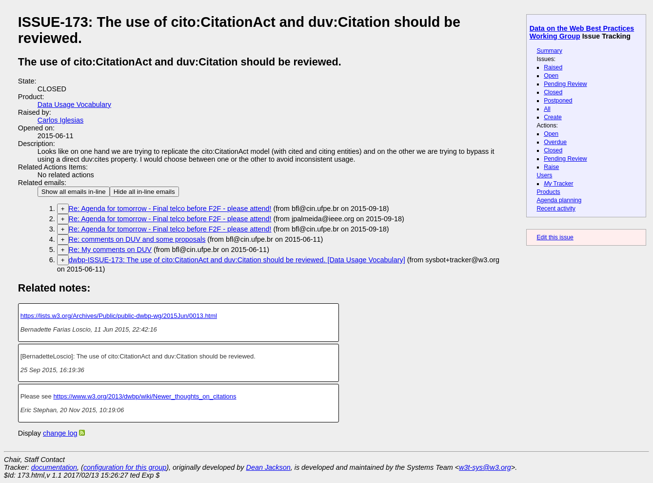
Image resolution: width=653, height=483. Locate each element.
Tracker (559, 183)
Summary (549, 50)
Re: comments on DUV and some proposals (137, 239)
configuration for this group (124, 467)
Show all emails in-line (73, 191)
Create (553, 117)
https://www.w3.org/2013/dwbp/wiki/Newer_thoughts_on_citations (144, 396)
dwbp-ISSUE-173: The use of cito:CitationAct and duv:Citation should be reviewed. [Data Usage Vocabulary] (237, 260)
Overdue (555, 142)
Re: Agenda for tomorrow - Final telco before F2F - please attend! (170, 208)
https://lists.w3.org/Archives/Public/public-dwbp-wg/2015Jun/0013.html (118, 315)
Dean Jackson (268, 467)
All (547, 108)
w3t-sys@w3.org (485, 467)
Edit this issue (554, 237)
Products (548, 192)
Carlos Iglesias (60, 120)
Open (551, 75)
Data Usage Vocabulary (74, 104)
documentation (54, 467)
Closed (553, 92)
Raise (551, 167)
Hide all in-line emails (144, 191)
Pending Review (565, 84)
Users (544, 175)
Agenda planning (558, 200)
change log (60, 433)
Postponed (558, 100)
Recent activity (555, 208)
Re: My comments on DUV (110, 249)
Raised (553, 67)
